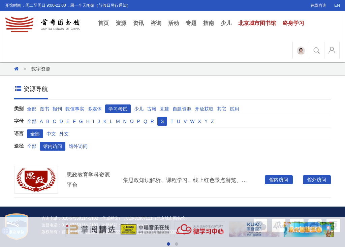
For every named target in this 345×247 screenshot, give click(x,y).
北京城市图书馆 (257, 23)
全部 (31, 109)
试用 (234, 109)
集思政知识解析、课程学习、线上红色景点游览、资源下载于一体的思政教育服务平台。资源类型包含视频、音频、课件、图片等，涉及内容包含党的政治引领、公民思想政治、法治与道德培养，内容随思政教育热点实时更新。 (186, 180)
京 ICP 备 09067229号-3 (108, 231)
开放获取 (204, 109)
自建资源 (181, 109)
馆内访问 (52, 146)
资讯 (138, 23)
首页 (105, 23)
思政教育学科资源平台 (88, 180)
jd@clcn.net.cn (135, 225)
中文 (51, 133)
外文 (64, 133)
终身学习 (293, 23)
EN (337, 5)
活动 (173, 23)
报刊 (57, 109)
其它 (221, 109)
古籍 (151, 109)
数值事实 (74, 109)
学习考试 (117, 109)
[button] (260, 225)
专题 (191, 23)
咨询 (156, 23)
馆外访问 (78, 146)
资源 (121, 23)
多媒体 (95, 109)
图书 (44, 109)
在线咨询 (318, 5)
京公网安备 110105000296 (159, 231)
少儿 (226, 23)
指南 (208, 23)
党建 (164, 109)
